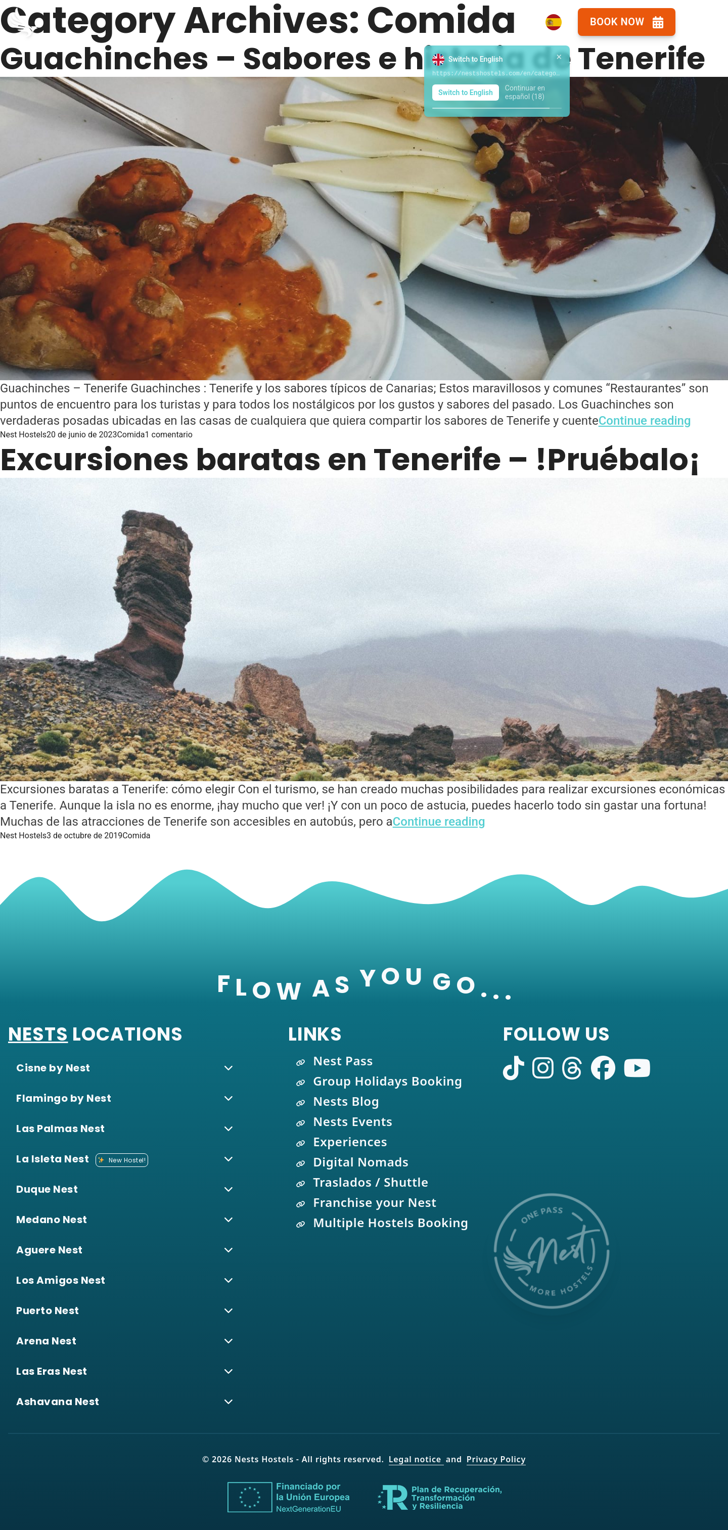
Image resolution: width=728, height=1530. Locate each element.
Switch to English (465, 92)
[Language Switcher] (553, 22)
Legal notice (416, 1459)
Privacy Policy (496, 1459)
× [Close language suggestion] (559, 57)
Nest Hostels (23, 434)
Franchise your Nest (374, 1202)
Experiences (350, 1141)
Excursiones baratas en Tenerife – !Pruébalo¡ (350, 459)
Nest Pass (343, 1060)
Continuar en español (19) (525, 92)
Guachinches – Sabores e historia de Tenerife (352, 58)
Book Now (626, 22)
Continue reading (645, 421)
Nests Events (352, 1121)
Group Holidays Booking (387, 1080)
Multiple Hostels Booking (391, 1222)
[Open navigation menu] (702, 22)
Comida (131, 434)
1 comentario (169, 434)
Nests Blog (346, 1101)
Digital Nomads (360, 1161)
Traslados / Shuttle (370, 1182)
